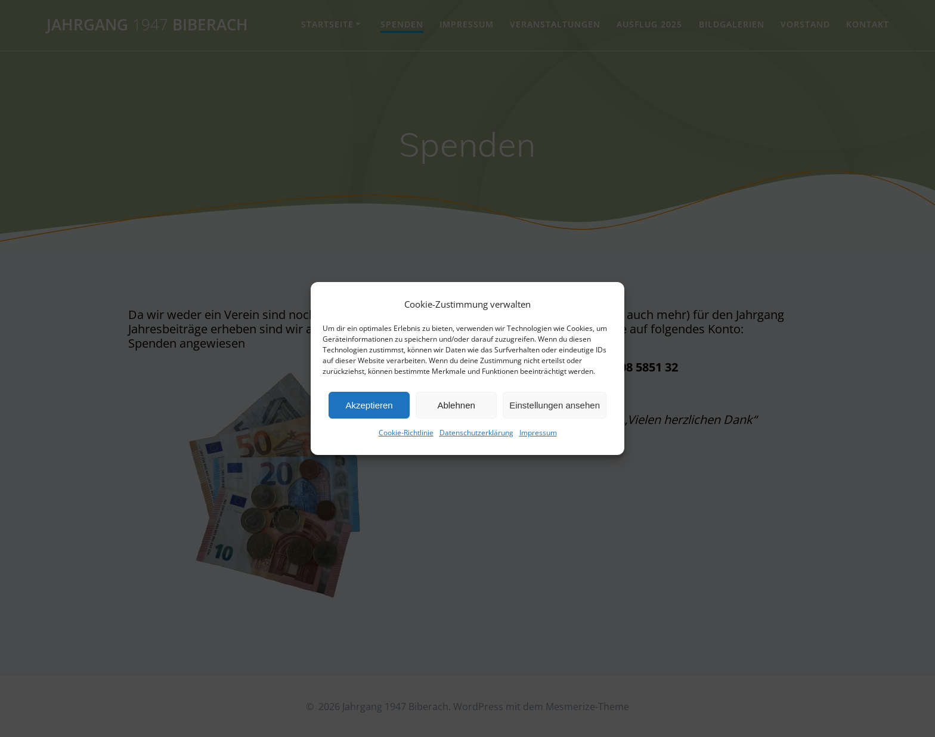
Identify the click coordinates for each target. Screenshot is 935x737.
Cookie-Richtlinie (406, 433)
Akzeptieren (368, 405)
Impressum (538, 433)
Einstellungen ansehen (554, 405)
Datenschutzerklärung (476, 433)
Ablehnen (456, 405)
